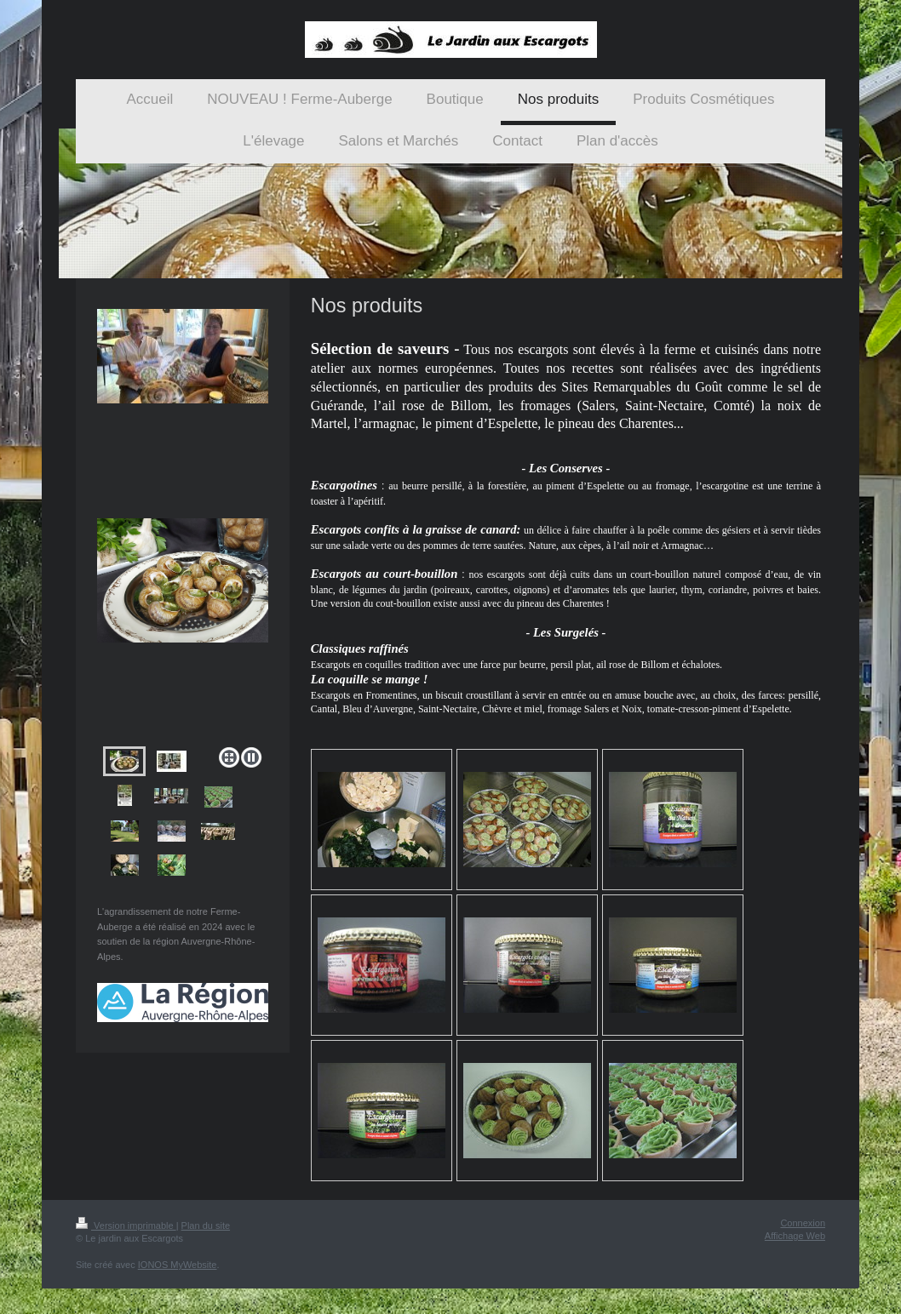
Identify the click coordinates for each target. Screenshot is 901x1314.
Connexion (802, 1223)
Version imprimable (126, 1225)
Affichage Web (795, 1236)
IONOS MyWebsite (177, 1265)
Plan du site (205, 1225)
